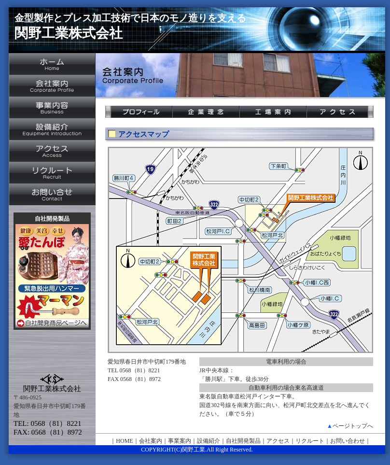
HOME (124, 440)
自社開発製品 (243, 440)
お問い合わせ (347, 440)
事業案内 (179, 440)
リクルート (309, 440)
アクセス (278, 440)
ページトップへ (353, 426)
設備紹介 (208, 440)
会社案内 (150, 440)
